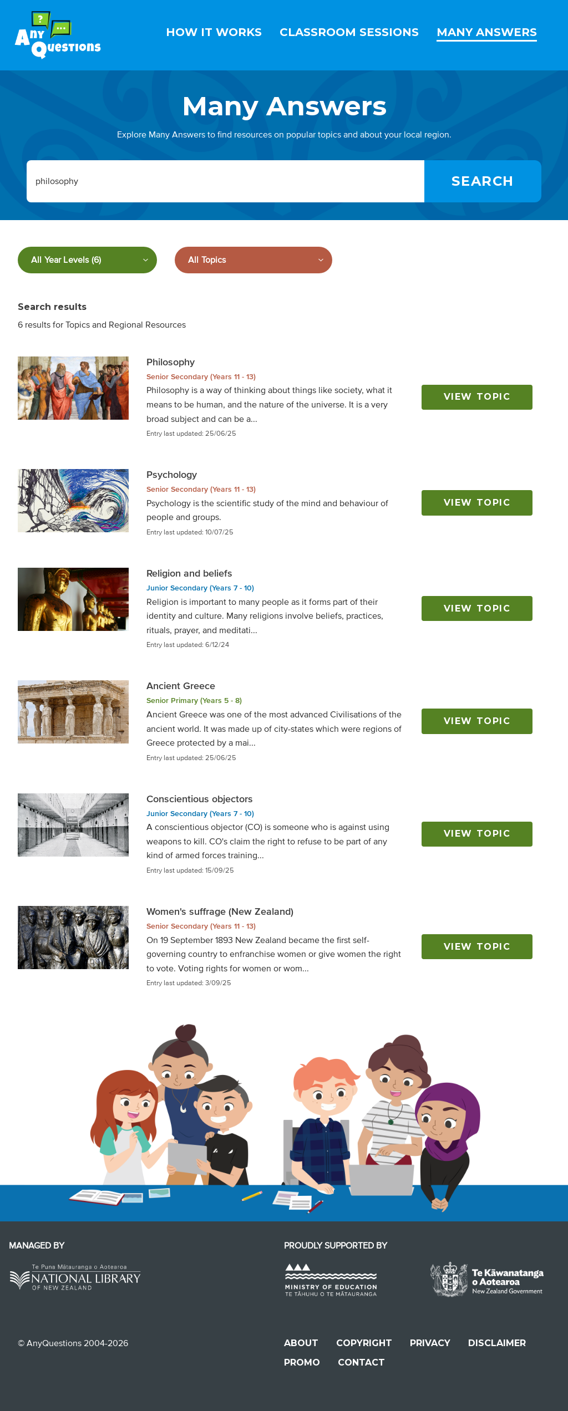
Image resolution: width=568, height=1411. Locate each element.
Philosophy (170, 362)
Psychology (171, 474)
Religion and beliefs (189, 573)
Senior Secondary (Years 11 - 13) (201, 376)
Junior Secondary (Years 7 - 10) (200, 588)
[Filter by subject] (253, 260)
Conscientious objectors (199, 799)
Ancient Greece (180, 686)
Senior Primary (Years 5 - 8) (194, 700)
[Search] (482, 181)
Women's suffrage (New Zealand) (219, 911)
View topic (477, 396)
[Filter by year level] (87, 260)
